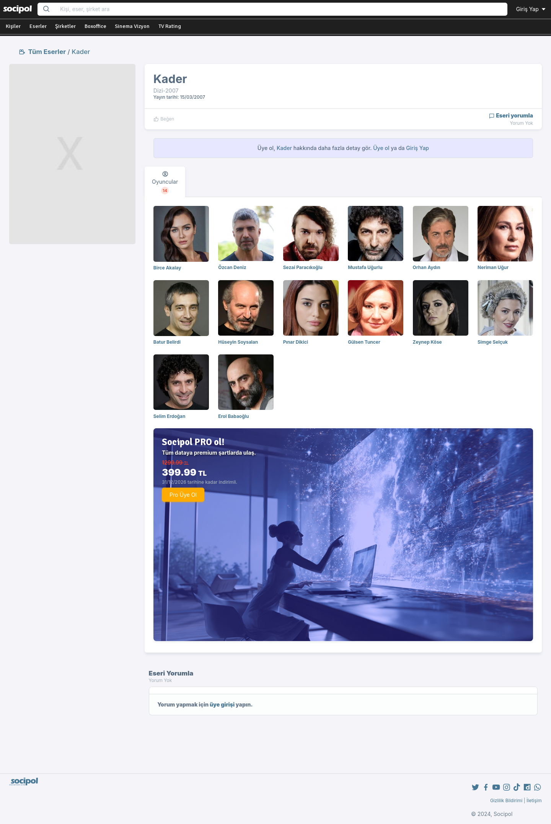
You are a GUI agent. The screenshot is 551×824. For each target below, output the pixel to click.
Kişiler (13, 26)
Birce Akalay (167, 268)
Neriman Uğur (493, 267)
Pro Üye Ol (183, 494)
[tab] (165, 181)
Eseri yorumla (511, 115)
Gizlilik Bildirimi (506, 800)
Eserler (38, 26)
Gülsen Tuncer (364, 342)
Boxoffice (95, 26)
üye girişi (222, 704)
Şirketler (65, 26)
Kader (81, 51)
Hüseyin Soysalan (238, 342)
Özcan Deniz (232, 267)
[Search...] (281, 9)
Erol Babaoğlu (233, 416)
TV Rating (169, 26)
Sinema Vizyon (132, 26)
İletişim (534, 800)
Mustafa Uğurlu (365, 267)
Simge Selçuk (493, 342)
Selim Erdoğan (169, 416)
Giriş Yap (531, 9)
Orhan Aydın (426, 267)
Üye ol (381, 148)
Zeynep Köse (427, 342)
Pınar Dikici (295, 342)
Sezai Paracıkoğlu (303, 267)
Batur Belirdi (167, 342)
